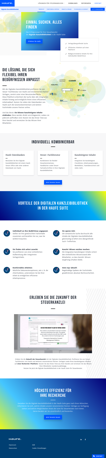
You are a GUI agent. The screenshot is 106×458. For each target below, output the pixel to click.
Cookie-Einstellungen (39, 448)
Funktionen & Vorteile (53, 9)
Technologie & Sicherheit (81, 9)
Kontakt (98, 3)
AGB (33, 445)
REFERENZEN (86, 3)
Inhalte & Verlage (66, 9)
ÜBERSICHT (41, 9)
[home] (7, 3)
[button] (51, 3)
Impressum (12, 445)
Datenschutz (13, 448)
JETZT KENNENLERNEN (97, 9)
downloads (73, 3)
